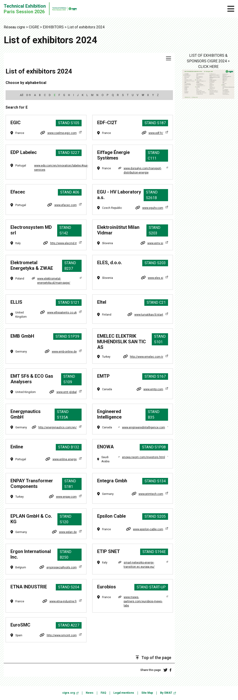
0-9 (28, 95)
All (21, 95)
